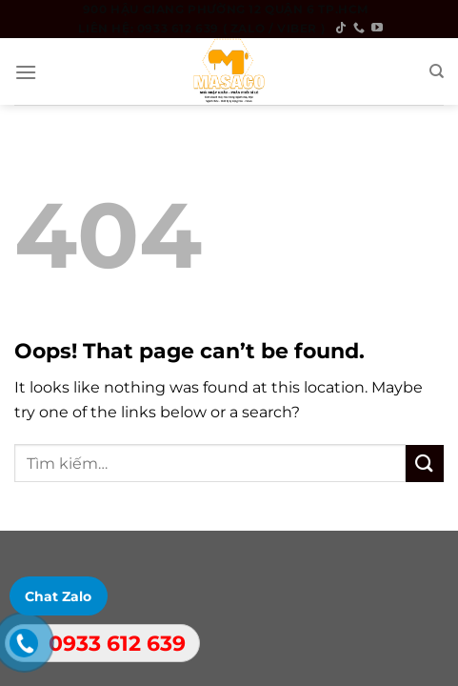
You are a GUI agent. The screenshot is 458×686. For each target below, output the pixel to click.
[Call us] (359, 28)
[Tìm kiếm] (436, 71)
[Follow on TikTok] (341, 28)
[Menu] (25, 72)
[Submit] (425, 463)
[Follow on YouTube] (377, 28)
